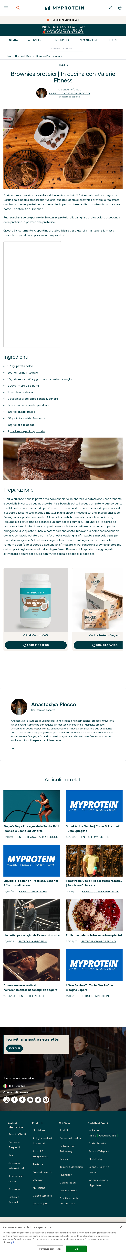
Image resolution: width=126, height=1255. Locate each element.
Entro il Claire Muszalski (100, 891)
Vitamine (38, 1180)
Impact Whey (26, 379)
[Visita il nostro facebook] (14, 1099)
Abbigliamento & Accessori (42, 1141)
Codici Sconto (97, 1143)
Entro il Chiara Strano (98, 941)
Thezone (19, 56)
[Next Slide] (120, 616)
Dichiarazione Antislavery (67, 1148)
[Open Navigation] (6, 8)
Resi (11, 1155)
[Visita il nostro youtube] (30, 1099)
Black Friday (95, 1159)
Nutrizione (39, 1130)
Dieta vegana (40, 1203)
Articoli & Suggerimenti (40, 1154)
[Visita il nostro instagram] (6, 1099)
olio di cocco (26, 425)
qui (12, 1242)
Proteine (38, 1164)
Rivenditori (66, 1174)
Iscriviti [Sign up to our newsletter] (14, 1048)
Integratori (62, 40)
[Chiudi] (120, 1227)
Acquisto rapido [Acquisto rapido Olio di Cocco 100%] (36, 645)
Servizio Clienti (17, 1134)
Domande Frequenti (14, 1145)
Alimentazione (88, 40)
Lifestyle (113, 40)
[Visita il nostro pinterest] (46, 1099)
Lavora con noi (68, 1190)
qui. (13, 748)
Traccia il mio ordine (16, 1179)
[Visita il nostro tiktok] (22, 1099)
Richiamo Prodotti (14, 1199)
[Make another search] (63, 48)
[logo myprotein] (64, 8)
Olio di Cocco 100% (35, 635)
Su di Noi (65, 1130)
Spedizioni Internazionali (16, 1165)
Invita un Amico (103, 1133)
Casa (9, 56)
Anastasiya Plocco (53, 704)
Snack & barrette (42, 1172)
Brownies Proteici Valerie (49, 56)
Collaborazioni (68, 1182)
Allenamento (36, 40)
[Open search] (18, 8)
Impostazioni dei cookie (19, 1078)
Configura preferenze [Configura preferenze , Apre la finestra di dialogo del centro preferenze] (50, 1249)
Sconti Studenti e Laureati (99, 1169)
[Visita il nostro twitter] (38, 1099)
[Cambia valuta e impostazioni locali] (63, 1086)
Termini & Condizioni (71, 1166)
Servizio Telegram (99, 1151)
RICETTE (63, 64)
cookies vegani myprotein (27, 431)
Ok (76, 1249)
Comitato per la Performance (69, 1201)
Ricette (30, 56)
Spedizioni (14, 1189)
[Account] (111, 8)
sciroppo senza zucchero (41, 398)
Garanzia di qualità (70, 1138)
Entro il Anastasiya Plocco (69, 93)
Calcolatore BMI (42, 1195)
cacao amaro (26, 412)
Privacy (64, 1159)
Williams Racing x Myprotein (98, 1182)
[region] (63, 1238)
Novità (13, 40)
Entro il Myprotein (95, 837)
